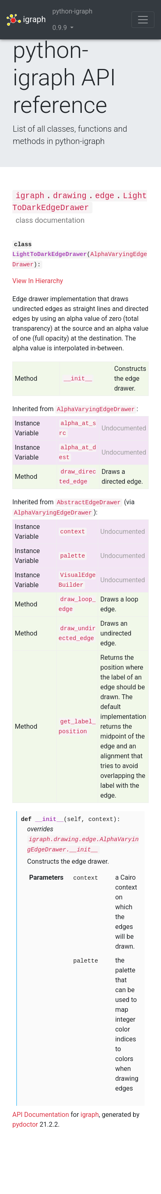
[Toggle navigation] (142, 19)
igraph (26, 20)
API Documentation (40, 1115)
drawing (70, 196)
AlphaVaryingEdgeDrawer (96, 409)
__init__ (78, 378)
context (72, 531)
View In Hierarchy (37, 281)
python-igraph (72, 11)
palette (72, 556)
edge (105, 196)
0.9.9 (61, 28)
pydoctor (25, 1124)
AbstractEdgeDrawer (88, 502)
